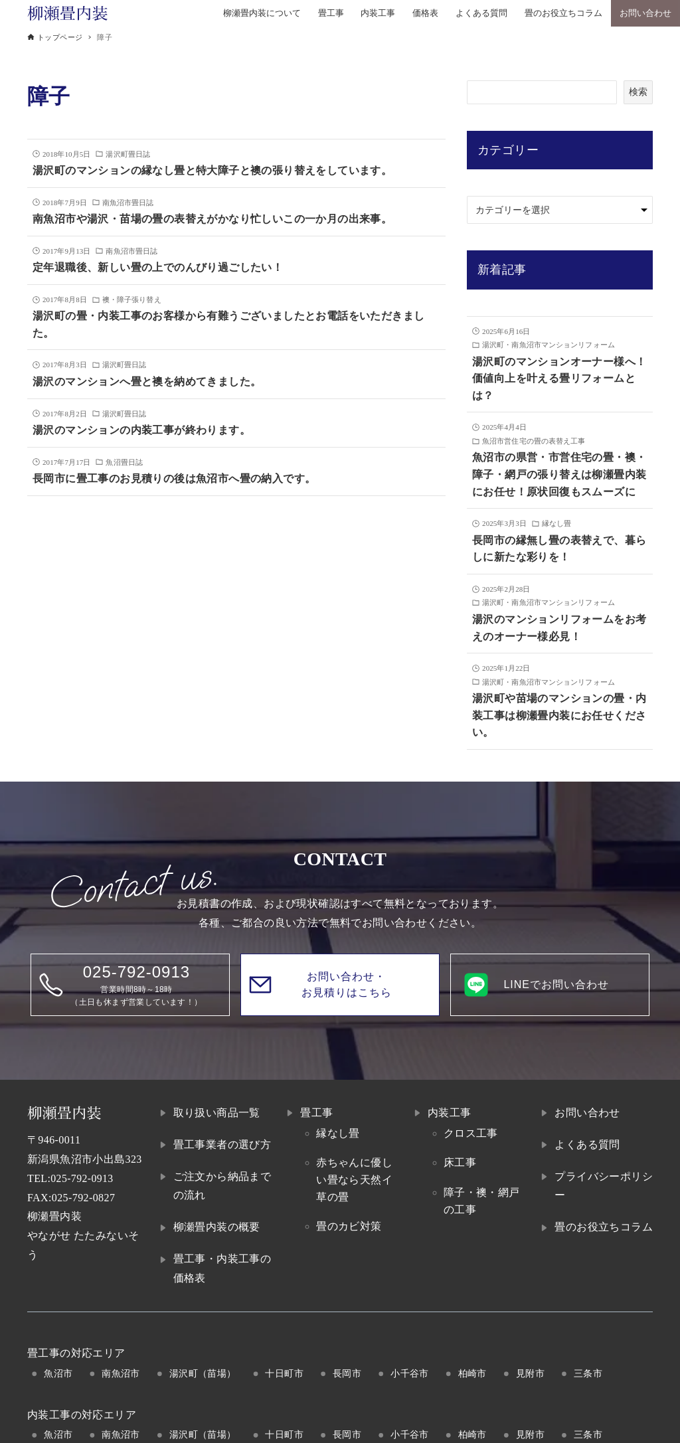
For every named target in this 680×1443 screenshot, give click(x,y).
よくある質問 (587, 1144)
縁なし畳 (338, 1133)
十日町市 (284, 1373)
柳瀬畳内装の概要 (216, 1226)
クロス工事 (471, 1133)
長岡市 (347, 1373)
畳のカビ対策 (348, 1226)
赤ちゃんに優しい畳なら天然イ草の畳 (354, 1179)
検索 (638, 91)
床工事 (460, 1162)
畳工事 (316, 1112)
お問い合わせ (587, 1112)
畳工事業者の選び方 (222, 1144)
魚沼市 (58, 1373)
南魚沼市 (121, 1373)
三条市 (588, 1373)
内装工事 (449, 1112)
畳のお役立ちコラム (603, 1226)
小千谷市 (409, 1373)
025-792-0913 (82, 1178)
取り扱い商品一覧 (216, 1112)
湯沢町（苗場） (202, 1373)
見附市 (530, 1373)
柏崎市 (472, 1373)
